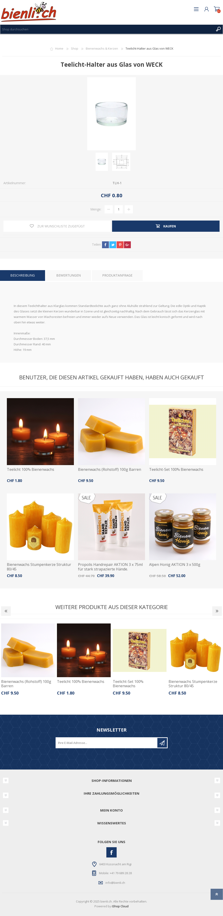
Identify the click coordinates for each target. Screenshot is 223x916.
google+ (127, 244)
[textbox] (107, 29)
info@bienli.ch (115, 883)
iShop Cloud (120, 906)
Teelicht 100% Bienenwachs (30, 469)
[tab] (22, 275)
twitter (112, 244)
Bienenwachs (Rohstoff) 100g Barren (109, 469)
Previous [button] (6, 611)
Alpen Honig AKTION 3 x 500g (174, 564)
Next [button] (217, 611)
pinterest (120, 244)
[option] (28, 661)
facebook (105, 244)
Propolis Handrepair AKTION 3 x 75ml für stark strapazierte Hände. (110, 566)
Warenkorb (217, 9)
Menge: (95, 209)
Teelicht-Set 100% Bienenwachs (176, 469)
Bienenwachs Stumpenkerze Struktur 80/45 (39, 566)
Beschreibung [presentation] (22, 275)
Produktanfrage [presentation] (117, 275)
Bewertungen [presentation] (68, 275)
